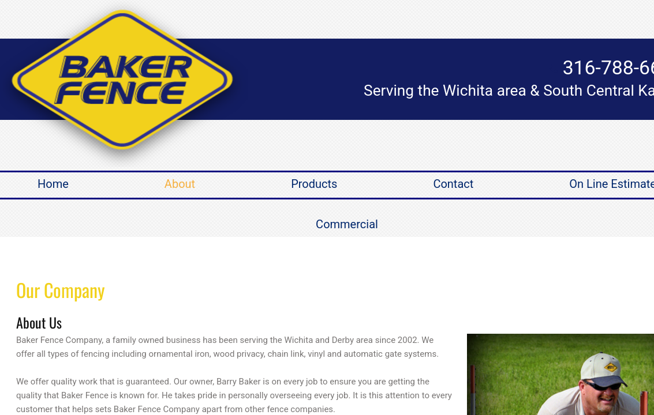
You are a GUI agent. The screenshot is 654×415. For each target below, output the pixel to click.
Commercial (347, 224)
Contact (453, 184)
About (180, 184)
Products (314, 184)
